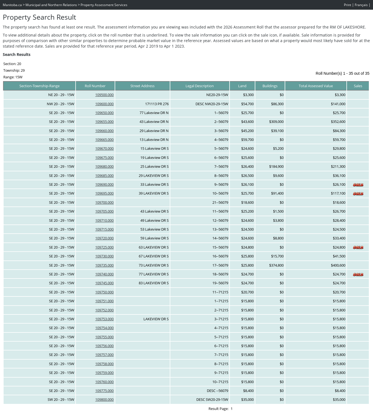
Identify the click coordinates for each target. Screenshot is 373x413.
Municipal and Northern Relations (51, 5)
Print (347, 5)
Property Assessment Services (104, 5)
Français (361, 5)
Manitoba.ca (12, 5)
